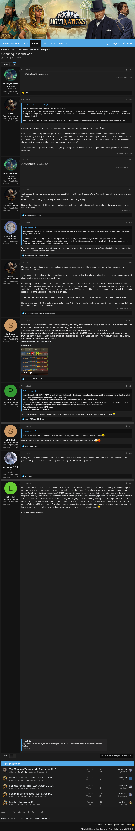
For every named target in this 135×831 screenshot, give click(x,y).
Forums (35, 43)
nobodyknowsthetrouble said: (34, 105)
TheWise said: (28, 227)
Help (122, 825)
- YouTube (26, 741)
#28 (130, 386)
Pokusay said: (28, 431)
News (26, 43)
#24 (130, 189)
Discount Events (34, 780)
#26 (130, 262)
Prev (6, 64)
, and (35, 379)
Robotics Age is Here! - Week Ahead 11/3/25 (28, 786)
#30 (130, 453)
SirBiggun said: (28, 391)
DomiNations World (11, 43)
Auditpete (120, 788)
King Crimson (119, 772)
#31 (130, 483)
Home (128, 825)
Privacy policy (113, 825)
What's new (48, 43)
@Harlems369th (28, 341)
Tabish (5, 58)
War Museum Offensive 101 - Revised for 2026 (29, 769)
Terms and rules (100, 825)
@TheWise (46, 341)
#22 (130, 100)
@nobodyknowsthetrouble (45, 248)
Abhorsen (9, 772)
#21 (130, 70)
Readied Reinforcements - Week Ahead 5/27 (28, 794)
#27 (130, 320)
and (37, 255)
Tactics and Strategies (33, 772)
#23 (130, 159)
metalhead (120, 780)
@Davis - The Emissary (85, 496)
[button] (55, 43)
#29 (130, 426)
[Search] (128, 43)
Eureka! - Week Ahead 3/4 (19, 802)
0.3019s (115, 829)
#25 (130, 222)
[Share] (126, 69)
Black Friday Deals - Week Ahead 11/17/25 (27, 777)
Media (61, 43)
